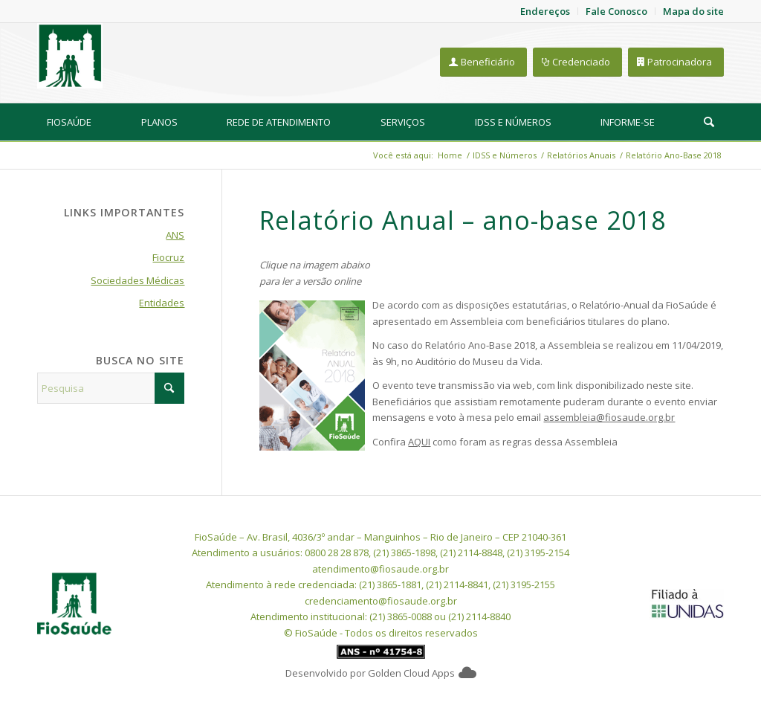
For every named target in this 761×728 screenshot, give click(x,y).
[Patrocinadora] (676, 62)
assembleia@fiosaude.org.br (609, 417)
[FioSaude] (70, 55)
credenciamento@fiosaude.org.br (381, 601)
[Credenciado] (577, 62)
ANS (175, 235)
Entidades (161, 302)
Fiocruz (168, 257)
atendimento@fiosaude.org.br (380, 569)
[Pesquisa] (709, 122)
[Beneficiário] (483, 62)
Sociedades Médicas (137, 280)
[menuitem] (69, 122)
